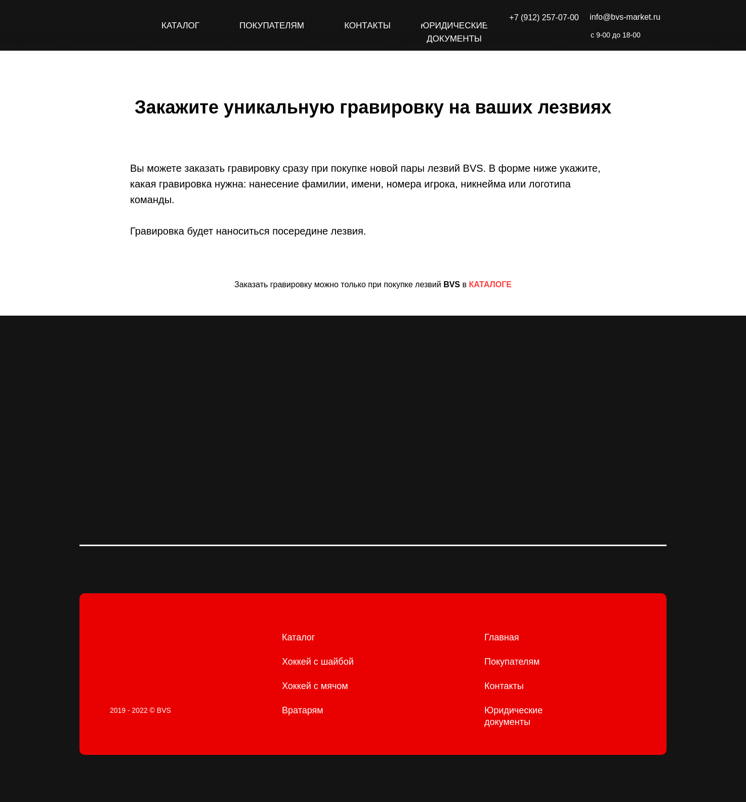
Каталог (298, 637)
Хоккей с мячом (315, 686)
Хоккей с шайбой (318, 662)
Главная (501, 637)
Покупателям (512, 662)
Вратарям (302, 710)
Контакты (504, 686)
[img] (106, 25)
